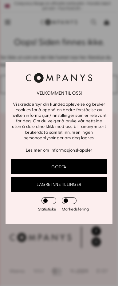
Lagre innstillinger (59, 184)
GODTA (59, 167)
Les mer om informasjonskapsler (59, 150)
